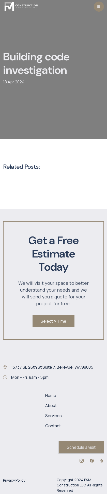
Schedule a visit (81, 447)
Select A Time (53, 321)
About (51, 405)
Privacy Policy (14, 480)
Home (50, 395)
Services (53, 415)
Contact (53, 426)
